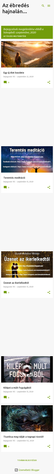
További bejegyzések (27, 460)
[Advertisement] (27, 117)
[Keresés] (43, 5)
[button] (49, 82)
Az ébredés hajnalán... (15, 8)
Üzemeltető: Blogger (27, 470)
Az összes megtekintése (14, 36)
